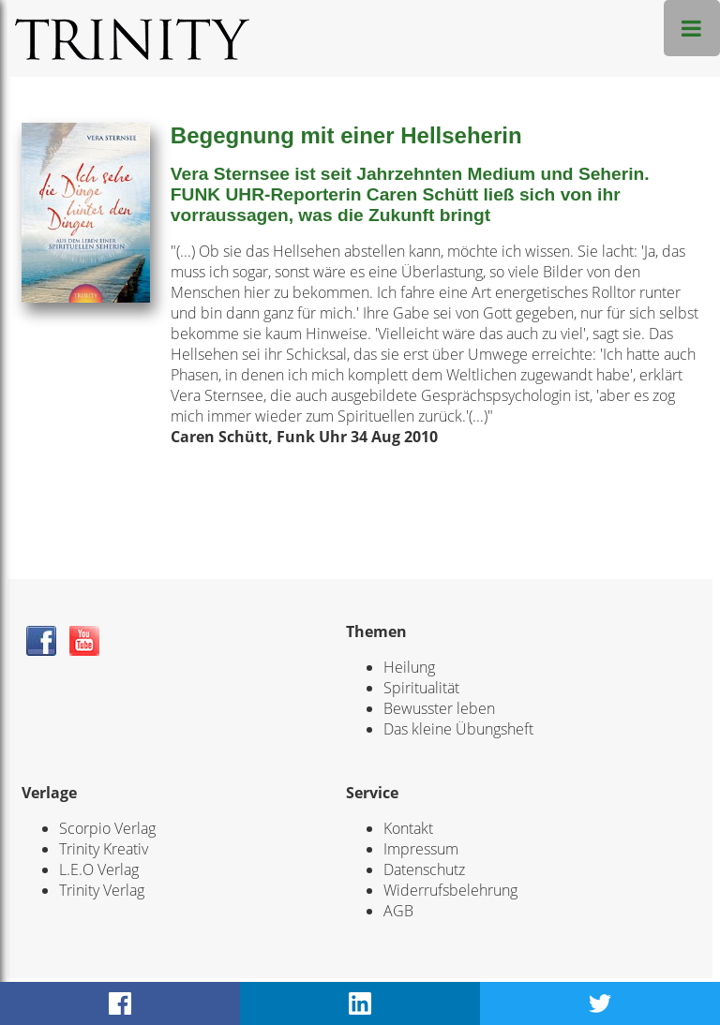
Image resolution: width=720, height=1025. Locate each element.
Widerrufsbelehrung (450, 890)
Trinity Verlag (101, 890)
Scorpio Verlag (107, 828)
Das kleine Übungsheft (458, 729)
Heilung (409, 667)
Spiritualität (421, 687)
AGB (398, 910)
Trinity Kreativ (103, 849)
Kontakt (408, 828)
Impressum (420, 849)
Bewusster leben (439, 708)
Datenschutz (424, 869)
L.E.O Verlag (99, 869)
